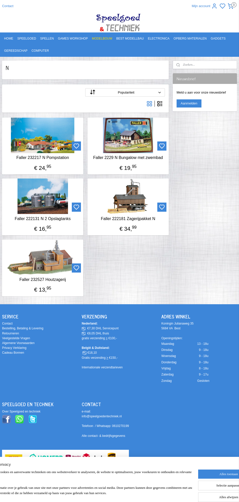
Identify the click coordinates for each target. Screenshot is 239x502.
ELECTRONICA (158, 38)
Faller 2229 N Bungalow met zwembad (128, 158)
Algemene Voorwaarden (18, 343)
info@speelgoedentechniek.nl (102, 416)
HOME (8, 38)
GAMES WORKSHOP (73, 38)
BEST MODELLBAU (130, 38)
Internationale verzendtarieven (102, 367)
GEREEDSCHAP (15, 50)
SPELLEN (47, 38)
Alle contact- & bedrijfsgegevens (103, 436)
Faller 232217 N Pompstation (42, 158)
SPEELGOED (26, 38)
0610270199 (120, 426)
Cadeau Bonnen (13, 352)
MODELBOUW (102, 38)
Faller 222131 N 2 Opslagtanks (43, 219)
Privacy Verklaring (14, 348)
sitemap (141, 492)
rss (150, 492)
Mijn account (204, 6)
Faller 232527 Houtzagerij (43, 279)
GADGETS (218, 38)
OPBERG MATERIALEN (190, 38)
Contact (7, 6)
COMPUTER (40, 50)
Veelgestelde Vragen (16, 338)
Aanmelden (189, 103)
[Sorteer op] (125, 93)
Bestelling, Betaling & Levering (22, 328)
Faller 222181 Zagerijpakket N (128, 219)
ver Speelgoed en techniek (22, 411)
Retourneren (10, 333)
